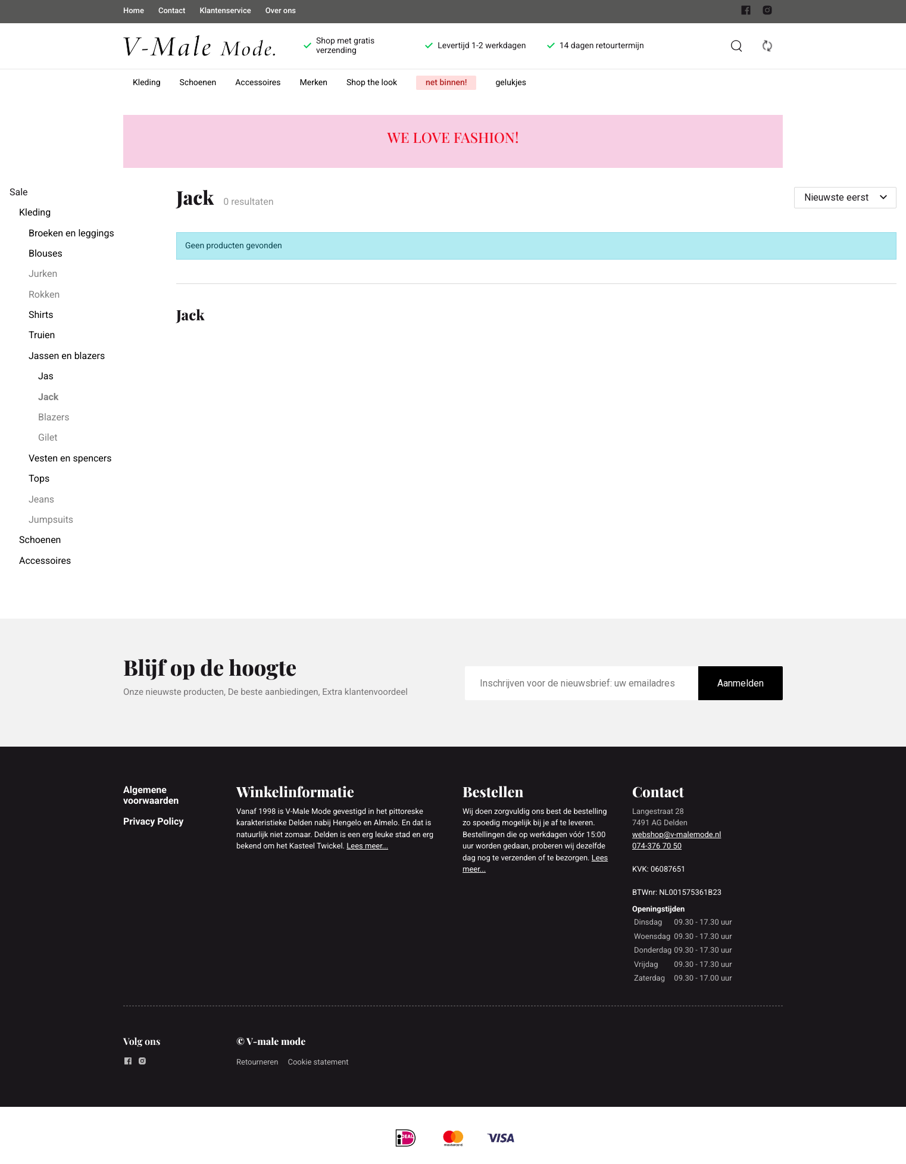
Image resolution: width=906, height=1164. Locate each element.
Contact (172, 11)
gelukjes (510, 83)
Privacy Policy (153, 821)
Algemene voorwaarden (151, 795)
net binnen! (446, 83)
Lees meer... (367, 846)
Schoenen (198, 83)
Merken (314, 83)
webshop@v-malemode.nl (676, 835)
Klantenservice (225, 11)
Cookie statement (318, 1062)
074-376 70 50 (657, 846)
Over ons (280, 11)
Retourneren (257, 1062)
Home (133, 11)
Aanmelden (740, 683)
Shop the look (371, 83)
